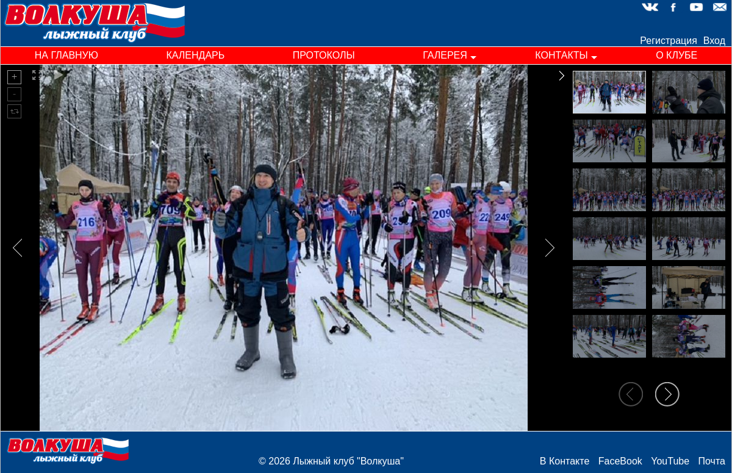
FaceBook (620, 461)
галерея (445, 55)
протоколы (324, 55)
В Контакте (564, 461)
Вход (714, 40)
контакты (561, 55)
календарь (195, 55)
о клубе (676, 55)
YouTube (670, 461)
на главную (66, 55)
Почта (711, 461)
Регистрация (668, 40)
